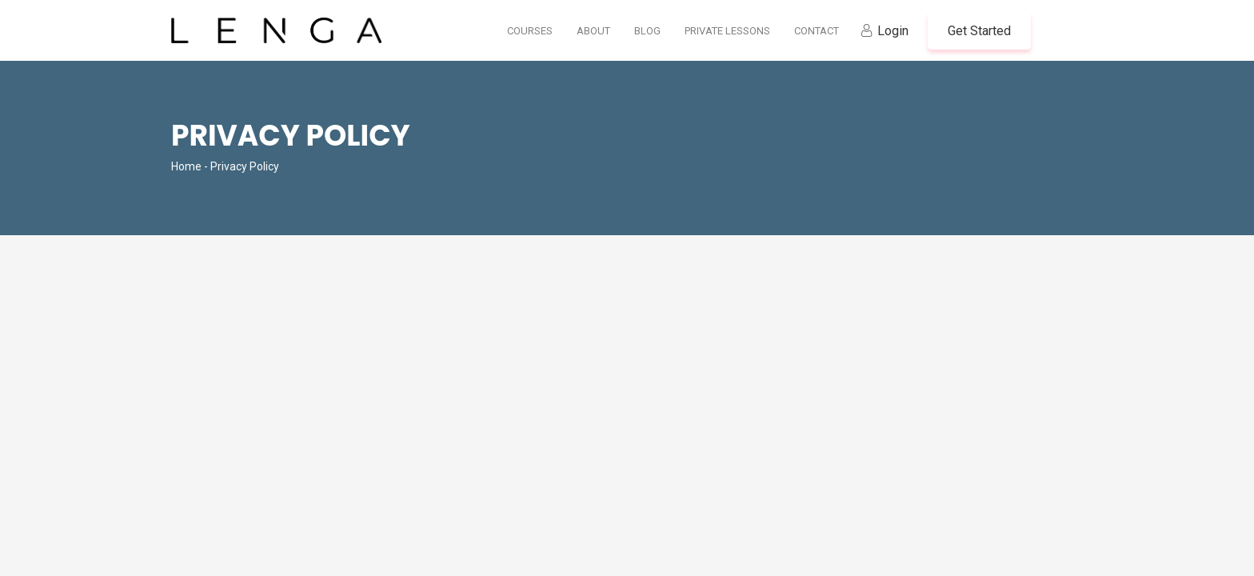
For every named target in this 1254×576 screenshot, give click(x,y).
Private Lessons (727, 31)
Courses (530, 31)
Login (893, 30)
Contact (816, 31)
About (593, 31)
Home (186, 166)
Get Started (979, 30)
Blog (647, 31)
